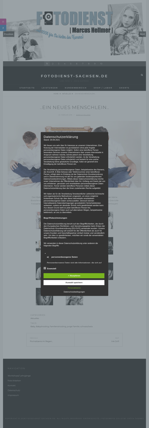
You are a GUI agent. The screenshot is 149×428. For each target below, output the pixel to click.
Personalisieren (74, 288)
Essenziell (50, 268)
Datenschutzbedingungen (74, 292)
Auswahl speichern (74, 283)
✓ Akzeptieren (74, 276)
